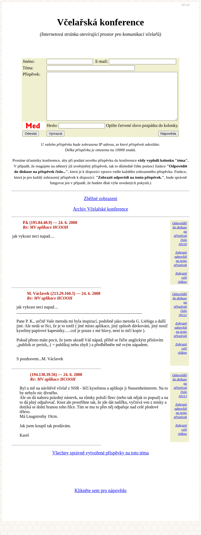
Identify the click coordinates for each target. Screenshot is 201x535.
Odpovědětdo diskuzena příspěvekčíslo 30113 (179, 394)
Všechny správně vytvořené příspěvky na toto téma (100, 462)
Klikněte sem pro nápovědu (100, 500)
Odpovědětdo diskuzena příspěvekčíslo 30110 (179, 242)
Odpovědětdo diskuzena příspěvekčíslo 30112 (179, 313)
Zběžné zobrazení (100, 208)
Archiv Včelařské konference (100, 218)
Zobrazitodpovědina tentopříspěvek (180, 268)
